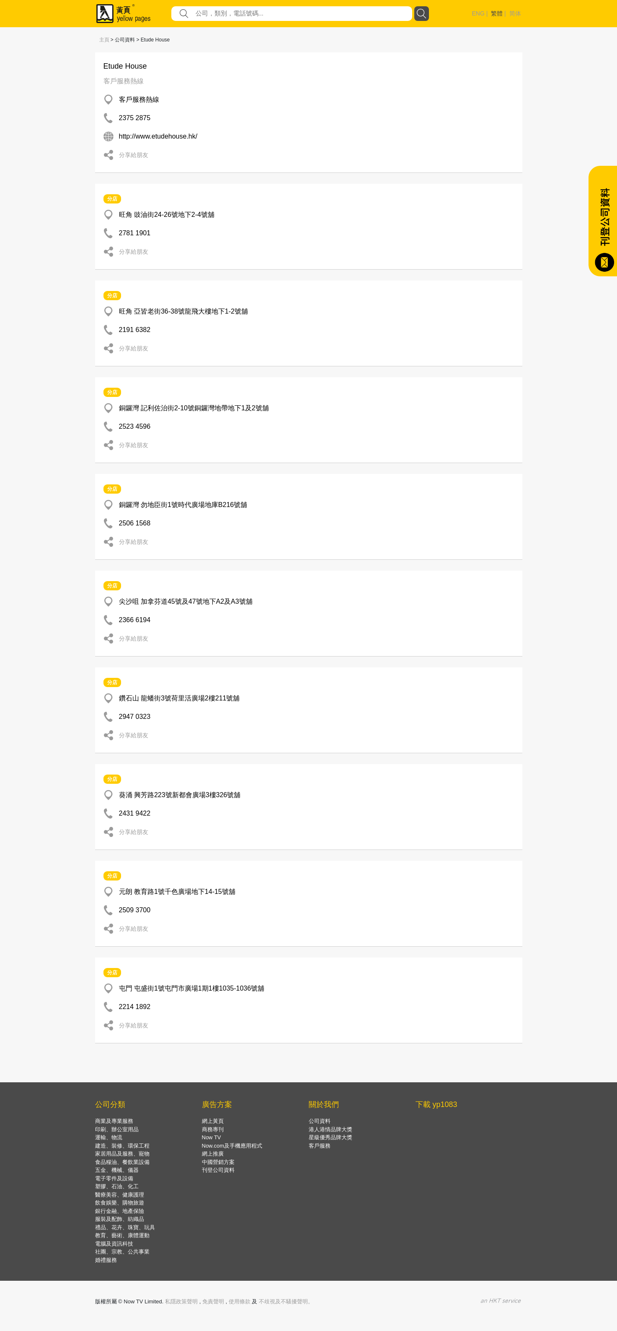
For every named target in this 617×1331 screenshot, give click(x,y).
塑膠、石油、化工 (117, 1186)
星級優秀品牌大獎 (330, 1137)
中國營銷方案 (218, 1162)
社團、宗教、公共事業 (122, 1252)
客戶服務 (319, 1146)
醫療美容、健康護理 (119, 1195)
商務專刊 (213, 1129)
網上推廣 (213, 1154)
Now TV (211, 1137)
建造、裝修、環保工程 (122, 1146)
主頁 (104, 40)
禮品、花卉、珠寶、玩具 (125, 1227)
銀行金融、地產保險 (119, 1211)
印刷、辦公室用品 (117, 1129)
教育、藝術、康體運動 (122, 1235)
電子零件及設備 (114, 1178)
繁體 (497, 13)
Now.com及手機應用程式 (232, 1146)
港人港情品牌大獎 (330, 1129)
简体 (515, 13)
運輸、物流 (108, 1137)
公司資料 (319, 1121)
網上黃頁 (213, 1121)
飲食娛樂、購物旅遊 (119, 1203)
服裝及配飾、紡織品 (119, 1219)
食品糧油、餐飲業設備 (122, 1162)
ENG (478, 13)
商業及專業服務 (114, 1121)
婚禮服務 (106, 1260)
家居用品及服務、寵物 (122, 1154)
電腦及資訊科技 (114, 1244)
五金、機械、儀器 (117, 1170)
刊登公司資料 (218, 1170)
